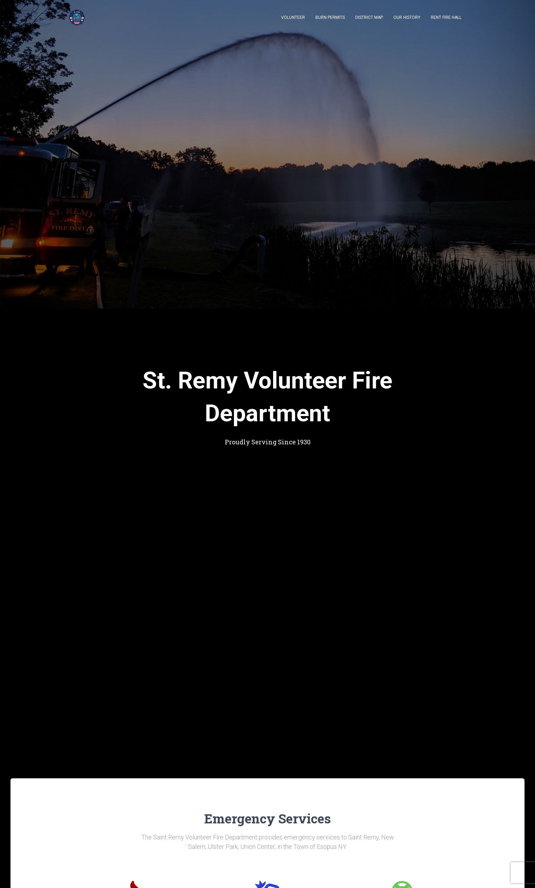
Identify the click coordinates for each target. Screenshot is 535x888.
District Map (369, 17)
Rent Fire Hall (446, 17)
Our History (406, 17)
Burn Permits (330, 17)
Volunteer (293, 17)
